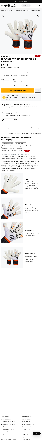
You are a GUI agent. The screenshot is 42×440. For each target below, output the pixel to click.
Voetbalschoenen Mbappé (8, 421)
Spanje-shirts (25, 431)
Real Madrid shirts (26, 419)
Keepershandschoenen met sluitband (12, 148)
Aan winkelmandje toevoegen (18, 90)
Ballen (2, 434)
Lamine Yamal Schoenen (7, 426)
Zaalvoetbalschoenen (6, 419)
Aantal (2, 79)
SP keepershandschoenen (20, 10)
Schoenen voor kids (6, 437)
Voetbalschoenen (5, 416)
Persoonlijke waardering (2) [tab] (24, 127)
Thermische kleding (27, 426)
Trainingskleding (26, 429)
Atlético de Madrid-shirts (28, 424)
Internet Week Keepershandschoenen (12, 150)
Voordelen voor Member (21, 1)
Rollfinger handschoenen (27, 145)
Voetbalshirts (25, 434)
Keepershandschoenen (6, 10)
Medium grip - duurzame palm (10, 145)
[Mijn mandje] (39, 5)
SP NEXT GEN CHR (20, 143)
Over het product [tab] (8, 127)
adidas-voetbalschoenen (7, 429)
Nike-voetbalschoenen (7, 431)
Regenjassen (25, 437)
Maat (14, 79)
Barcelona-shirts (26, 421)
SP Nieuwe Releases (7, 143)
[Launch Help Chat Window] (37, 433)
